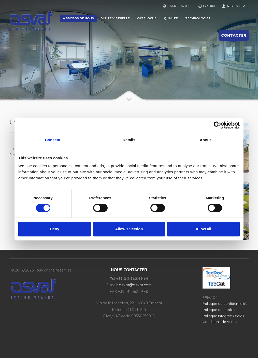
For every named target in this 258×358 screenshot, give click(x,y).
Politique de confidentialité (225, 303)
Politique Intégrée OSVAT (224, 315)
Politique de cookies (219, 309)
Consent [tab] (53, 140)
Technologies (197, 18)
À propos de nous (78, 18)
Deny (54, 229)
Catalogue (146, 18)
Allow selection (129, 229)
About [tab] (205, 140)
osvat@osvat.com (135, 284)
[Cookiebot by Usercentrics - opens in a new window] (217, 125)
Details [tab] (129, 140)
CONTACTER (234, 36)
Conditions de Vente (220, 321)
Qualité (171, 18)
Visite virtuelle (115, 18)
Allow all (203, 229)
